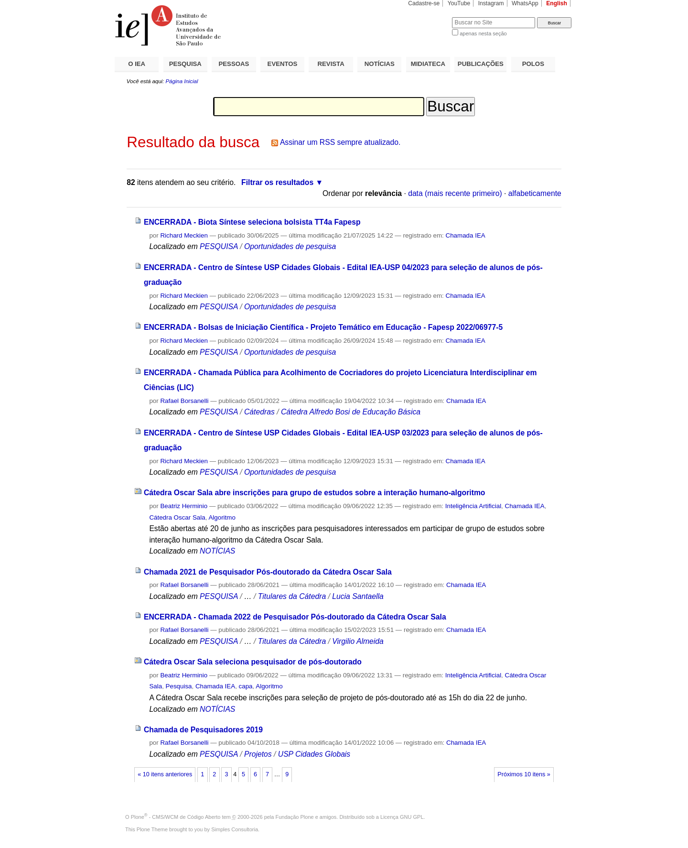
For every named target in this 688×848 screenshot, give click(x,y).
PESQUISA (185, 63)
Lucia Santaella (358, 596)
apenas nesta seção (483, 33)
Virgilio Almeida (357, 641)
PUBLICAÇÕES (481, 63)
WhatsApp (525, 3)
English (556, 3)
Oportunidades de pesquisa (290, 246)
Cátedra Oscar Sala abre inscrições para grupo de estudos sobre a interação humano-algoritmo (314, 493)
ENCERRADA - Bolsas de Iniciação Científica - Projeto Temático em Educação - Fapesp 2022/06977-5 (323, 327)
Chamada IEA (465, 235)
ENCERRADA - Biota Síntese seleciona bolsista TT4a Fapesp (252, 222)
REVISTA (331, 63)
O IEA (136, 63)
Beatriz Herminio (183, 506)
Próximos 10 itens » (523, 774)
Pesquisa (179, 686)
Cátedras (260, 412)
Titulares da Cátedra (292, 596)
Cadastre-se (424, 3)
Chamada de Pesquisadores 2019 (203, 730)
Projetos (259, 754)
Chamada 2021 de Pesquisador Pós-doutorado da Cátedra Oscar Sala (268, 572)
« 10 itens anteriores (165, 774)
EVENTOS (283, 63)
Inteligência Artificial (473, 506)
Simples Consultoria (234, 829)
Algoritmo (221, 517)
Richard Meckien (184, 235)
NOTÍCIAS (380, 63)
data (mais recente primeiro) (455, 193)
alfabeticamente (534, 193)
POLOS (533, 63)
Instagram (491, 3)
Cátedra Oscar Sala (177, 517)
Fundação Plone (295, 817)
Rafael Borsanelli (184, 400)
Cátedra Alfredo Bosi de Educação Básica (350, 412)
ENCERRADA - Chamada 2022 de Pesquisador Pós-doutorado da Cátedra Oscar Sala (295, 617)
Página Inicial (181, 81)
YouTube (459, 3)
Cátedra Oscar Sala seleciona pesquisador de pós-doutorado (253, 662)
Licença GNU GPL (401, 817)
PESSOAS (234, 63)
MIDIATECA (428, 63)
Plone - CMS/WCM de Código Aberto (176, 817)
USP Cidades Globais (314, 754)
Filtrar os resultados (277, 182)
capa (246, 686)
